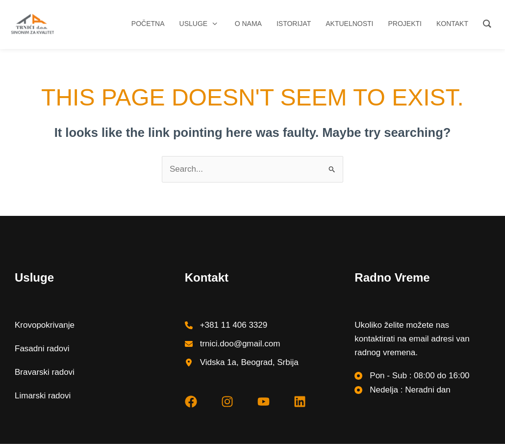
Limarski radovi (43, 395)
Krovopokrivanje (45, 325)
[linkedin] (299, 401)
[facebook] (191, 401)
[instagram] (227, 401)
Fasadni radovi (42, 348)
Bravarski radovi (45, 372)
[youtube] (263, 401)
